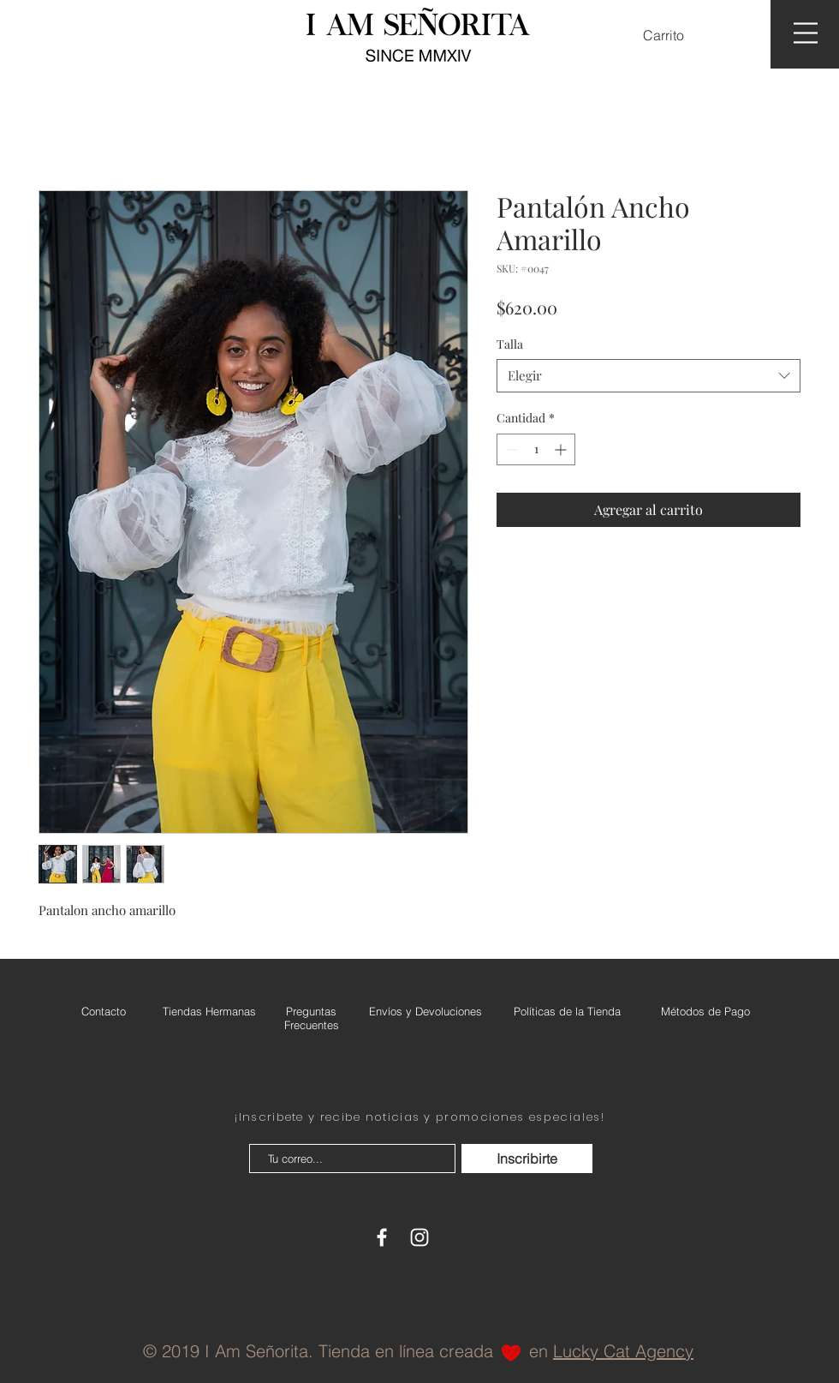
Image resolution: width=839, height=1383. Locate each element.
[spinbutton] (536, 449)
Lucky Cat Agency (623, 1351)
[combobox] (648, 375)
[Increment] (562, 449)
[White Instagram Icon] (419, 1237)
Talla (510, 344)
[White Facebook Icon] (382, 1237)
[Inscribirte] (526, 1158)
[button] (674, 35)
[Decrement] (510, 449)
